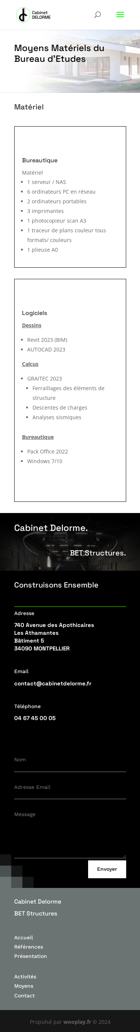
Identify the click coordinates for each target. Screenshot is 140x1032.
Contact (24, 995)
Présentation (30, 956)
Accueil (23, 937)
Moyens (23, 986)
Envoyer (107, 869)
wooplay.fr (77, 1021)
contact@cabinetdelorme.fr (52, 683)
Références (28, 947)
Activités (25, 977)
